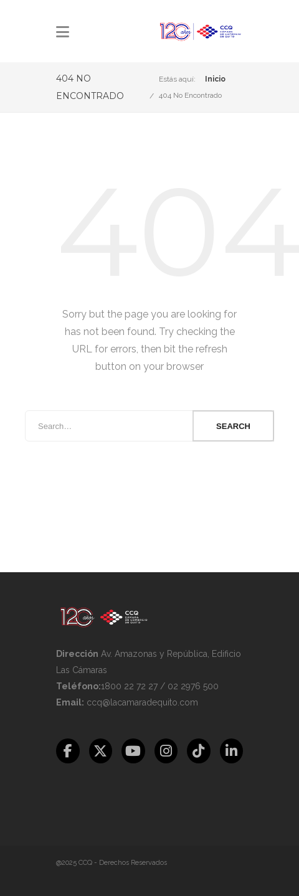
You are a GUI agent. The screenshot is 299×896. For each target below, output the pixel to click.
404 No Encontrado (190, 95)
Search (233, 426)
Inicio (215, 79)
